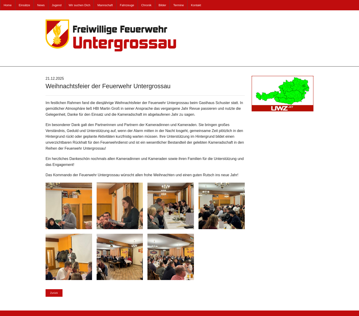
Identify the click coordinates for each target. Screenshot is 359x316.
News (41, 5)
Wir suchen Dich (79, 5)
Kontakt (196, 5)
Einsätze (24, 5)
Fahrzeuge (127, 5)
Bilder (162, 5)
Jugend (57, 5)
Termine (178, 5)
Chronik (146, 5)
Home (8, 5)
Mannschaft (105, 5)
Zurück (54, 292)
